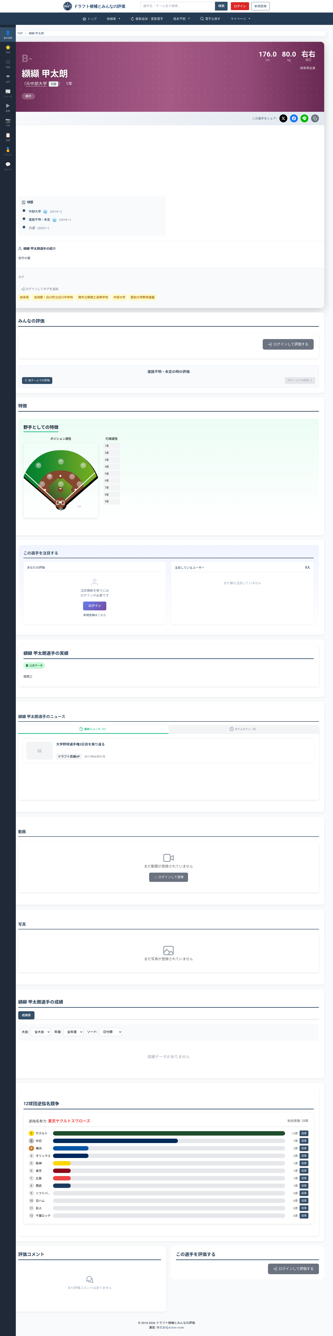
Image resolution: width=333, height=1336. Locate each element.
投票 (304, 1139)
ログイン (240, 6)
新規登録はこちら (103, 616)
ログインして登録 (174, 883)
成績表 (38, 1021)
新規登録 (260, 6)
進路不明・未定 (51, 219)
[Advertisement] (174, 158)
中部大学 (46, 211)
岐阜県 (36, 297)
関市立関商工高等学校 (105, 297)
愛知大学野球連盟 (154, 297)
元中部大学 (48, 83)
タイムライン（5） (246, 732)
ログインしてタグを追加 (51, 289)
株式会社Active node (170, 1333)
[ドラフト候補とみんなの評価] (100, 6)
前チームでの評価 (51, 381)
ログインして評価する (288, 344)
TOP (29, 33)
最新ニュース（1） (102, 732)
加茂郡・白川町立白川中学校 (65, 297)
